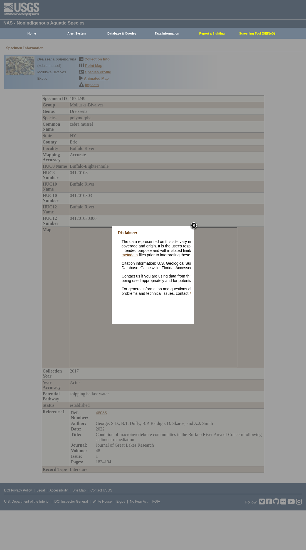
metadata (130, 255)
